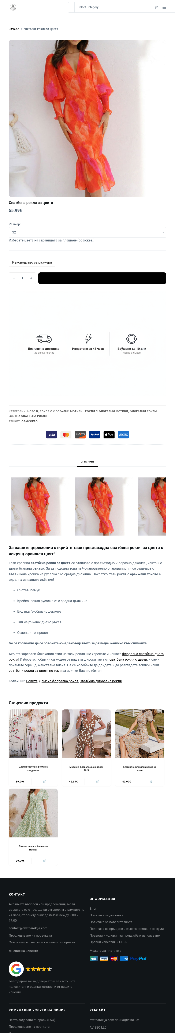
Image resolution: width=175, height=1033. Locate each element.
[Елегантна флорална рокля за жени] (139, 733)
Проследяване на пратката (29, 1028)
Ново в (32, 411)
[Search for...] (71, 7)
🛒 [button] (44, 782)
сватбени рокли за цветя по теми (35, 671)
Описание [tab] (87, 461)
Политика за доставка (106, 917)
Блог (93, 910)
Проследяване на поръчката (30, 937)
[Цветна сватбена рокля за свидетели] (33, 733)
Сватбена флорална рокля (101, 681)
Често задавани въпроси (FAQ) (32, 1022)
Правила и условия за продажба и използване (125, 937)
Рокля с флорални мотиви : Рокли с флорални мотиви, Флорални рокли (98, 411)
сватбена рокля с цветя (128, 659)
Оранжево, (30, 421)
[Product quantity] (22, 278)
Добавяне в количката (102, 278)
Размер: (15, 224)
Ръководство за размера (32, 262)
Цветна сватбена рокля (28, 415)
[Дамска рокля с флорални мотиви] (33, 813)
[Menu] (164, 7)
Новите (31, 681)
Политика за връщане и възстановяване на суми (127, 930)
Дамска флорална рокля (58, 681)
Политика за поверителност (111, 924)
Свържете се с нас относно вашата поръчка (42, 944)
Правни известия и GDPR (108, 944)
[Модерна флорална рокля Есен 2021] (86, 733)
